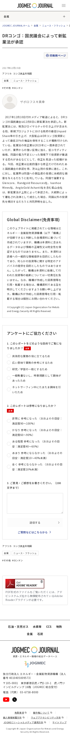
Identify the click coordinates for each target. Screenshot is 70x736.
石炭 (40, 634)
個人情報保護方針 (14, 717)
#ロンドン (17, 87)
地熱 (59, 627)
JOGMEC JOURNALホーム (16, 25)
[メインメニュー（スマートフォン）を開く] (64, 5)
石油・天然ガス (18, 627)
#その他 (6, 87)
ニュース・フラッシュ (54, 25)
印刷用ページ (56, 55)
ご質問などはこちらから (33, 532)
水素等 (37, 627)
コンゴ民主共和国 (22, 73)
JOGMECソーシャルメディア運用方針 (25, 722)
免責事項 (21, 712)
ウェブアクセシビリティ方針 (47, 717)
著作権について (42, 712)
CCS (49, 627)
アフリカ (7, 73)
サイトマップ (59, 722)
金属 (6, 16)
